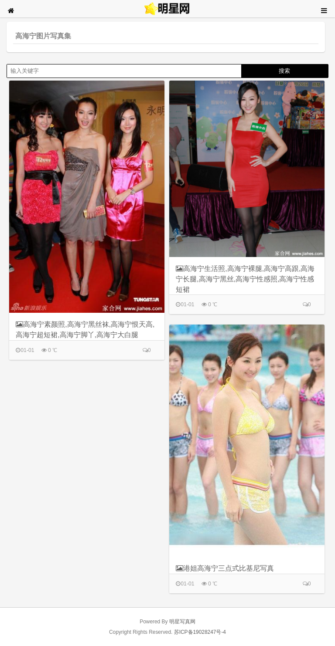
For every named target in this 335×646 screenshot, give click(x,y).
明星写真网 (182, 622)
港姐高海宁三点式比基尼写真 (225, 568)
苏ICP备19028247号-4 (200, 632)
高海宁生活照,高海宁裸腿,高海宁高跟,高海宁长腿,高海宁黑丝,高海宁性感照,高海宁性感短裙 (245, 279)
